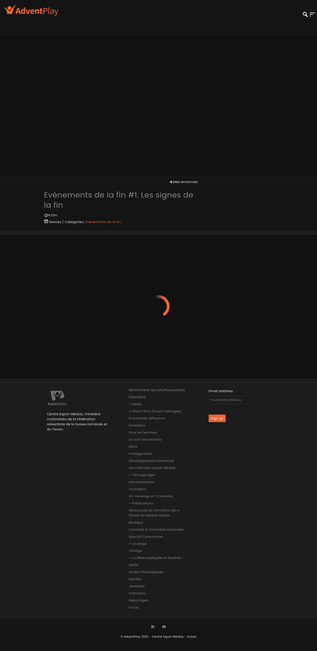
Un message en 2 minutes (151, 496)
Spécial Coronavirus (146, 536)
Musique (136, 522)
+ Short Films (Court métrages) (155, 411)
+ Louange (138, 543)
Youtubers (137, 489)
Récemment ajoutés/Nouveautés (157, 390)
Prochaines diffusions (147, 418)
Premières (137, 397)
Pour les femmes (143, 432)
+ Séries (135, 404)
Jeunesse (137, 586)
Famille (135, 579)
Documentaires (142, 482)
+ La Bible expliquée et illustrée (155, 558)
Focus (134, 607)
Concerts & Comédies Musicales (156, 529)
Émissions (137, 425)
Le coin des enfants (145, 439)
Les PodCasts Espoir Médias (152, 468)
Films (133, 446)
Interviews (137, 593)
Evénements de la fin (103, 222)
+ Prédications (141, 503)
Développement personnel (151, 460)
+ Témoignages (142, 475)
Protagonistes (140, 453)
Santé (134, 565)
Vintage (135, 550)
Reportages (138, 600)
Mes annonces (183, 182)
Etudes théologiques (146, 572)
